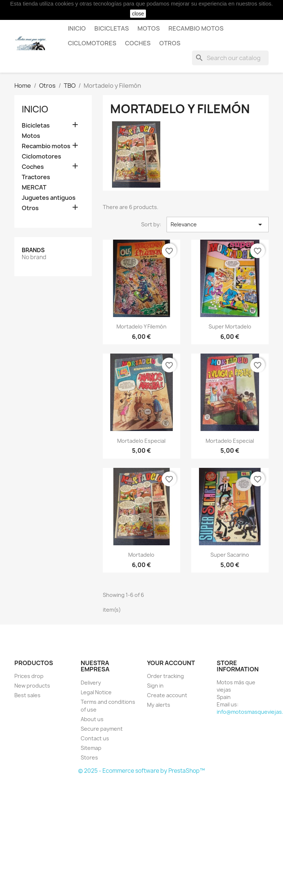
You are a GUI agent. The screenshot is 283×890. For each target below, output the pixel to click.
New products (32, 685)
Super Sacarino (229, 554)
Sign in (155, 685)
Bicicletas (111, 28)
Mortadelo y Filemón (141, 326)
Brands (33, 250)
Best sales (27, 695)
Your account (171, 663)
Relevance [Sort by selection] (218, 224)
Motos (148, 28)
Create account (167, 695)
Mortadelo (141, 554)
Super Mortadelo (230, 326)
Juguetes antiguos (49, 198)
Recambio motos (196, 28)
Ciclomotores (92, 43)
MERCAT (34, 187)
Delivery (91, 682)
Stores (89, 757)
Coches (138, 43)
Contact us (95, 738)
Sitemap (91, 747)
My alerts (158, 704)
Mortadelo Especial (141, 440)
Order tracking (165, 675)
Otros (170, 43)
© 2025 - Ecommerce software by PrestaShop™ (141, 771)
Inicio (77, 28)
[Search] (230, 58)
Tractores (36, 177)
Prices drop (28, 675)
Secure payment (102, 728)
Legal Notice (96, 692)
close (138, 14)
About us (92, 719)
